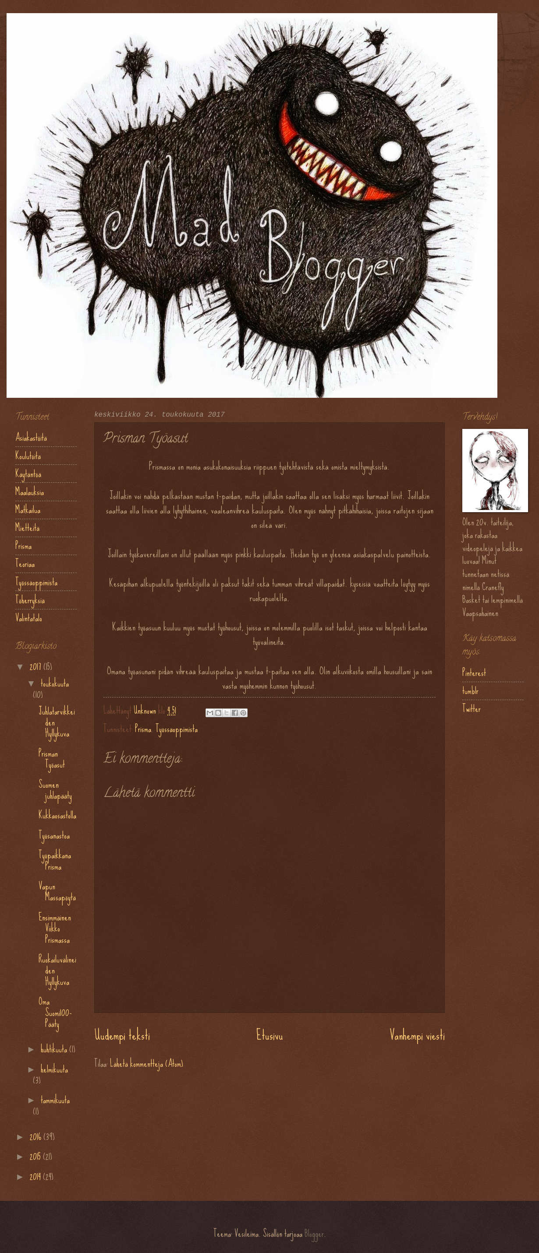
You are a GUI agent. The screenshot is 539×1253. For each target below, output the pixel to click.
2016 (36, 1137)
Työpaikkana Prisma (55, 860)
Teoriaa (25, 564)
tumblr (470, 691)
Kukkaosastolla (57, 815)
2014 (36, 1177)
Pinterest (474, 673)
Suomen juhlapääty (55, 789)
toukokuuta (55, 683)
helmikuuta (54, 1069)
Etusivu (269, 1035)
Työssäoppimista (177, 729)
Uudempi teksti (122, 1035)
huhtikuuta (55, 1049)
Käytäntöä (28, 474)
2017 (36, 667)
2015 (36, 1156)
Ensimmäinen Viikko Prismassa (55, 928)
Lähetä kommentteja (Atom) (146, 1063)
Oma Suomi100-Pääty (55, 1012)
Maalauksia (29, 492)
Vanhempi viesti (417, 1035)
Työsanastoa (54, 835)
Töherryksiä (30, 600)
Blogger (314, 1233)
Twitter (471, 709)
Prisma (143, 729)
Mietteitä (27, 528)
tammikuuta (55, 1100)
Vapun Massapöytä (57, 891)
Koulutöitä (28, 456)
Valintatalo (28, 618)
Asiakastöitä (31, 437)
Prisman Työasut (52, 758)
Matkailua (27, 510)
